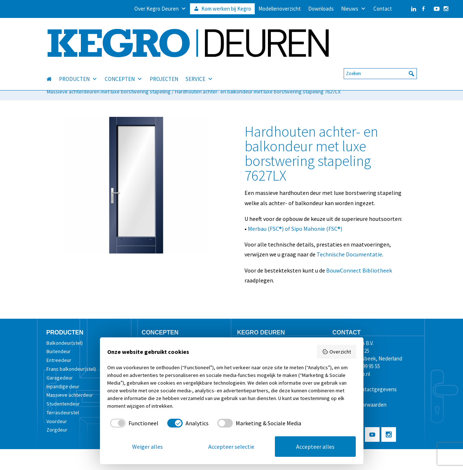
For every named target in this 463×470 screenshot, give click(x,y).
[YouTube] (435, 8)
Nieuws (353, 8)
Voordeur (56, 421)
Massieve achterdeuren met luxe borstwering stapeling (108, 91)
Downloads (321, 8)
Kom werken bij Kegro (226, 8)
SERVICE (199, 70)
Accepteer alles (315, 446)
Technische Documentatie (349, 254)
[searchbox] (380, 64)
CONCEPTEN (123, 70)
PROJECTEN (164, 70)
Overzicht (336, 351)
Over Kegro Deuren (160, 8)
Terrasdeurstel (62, 412)
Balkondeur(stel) (64, 343)
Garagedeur (59, 377)
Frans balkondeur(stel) (71, 369)
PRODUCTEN (78, 70)
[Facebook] (423, 8)
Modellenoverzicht (279, 8)
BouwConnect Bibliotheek (359, 270)
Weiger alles (147, 446)
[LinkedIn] (406, 8)
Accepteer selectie (231, 446)
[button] (411, 64)
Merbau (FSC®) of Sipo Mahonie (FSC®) (295, 228)
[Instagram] (446, 8)
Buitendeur (58, 351)
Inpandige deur (62, 386)
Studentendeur (63, 403)
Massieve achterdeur (69, 395)
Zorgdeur (56, 429)
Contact (382, 8)
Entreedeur (58, 360)
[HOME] (52, 70)
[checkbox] (132, 423)
